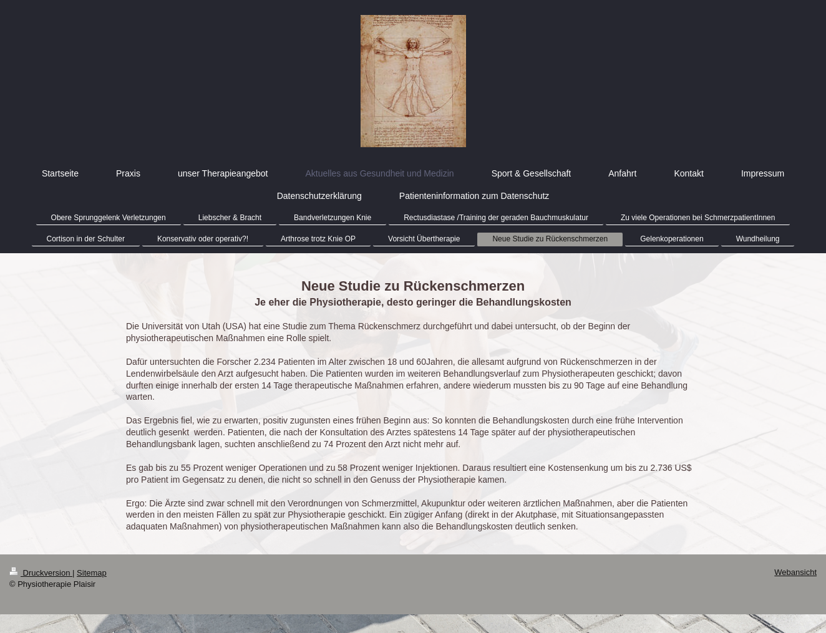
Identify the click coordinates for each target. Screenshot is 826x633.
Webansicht (795, 572)
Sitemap (92, 572)
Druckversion (40, 572)
